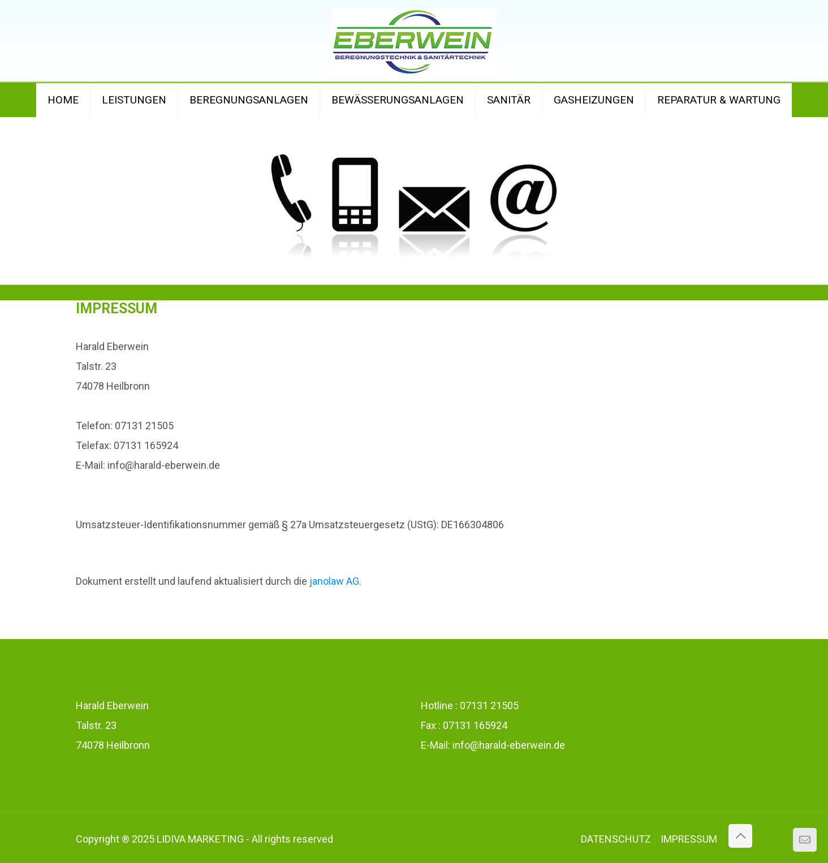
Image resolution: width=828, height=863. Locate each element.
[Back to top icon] (740, 836)
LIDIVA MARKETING (200, 839)
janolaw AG (334, 581)
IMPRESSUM (689, 839)
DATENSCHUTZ (616, 839)
